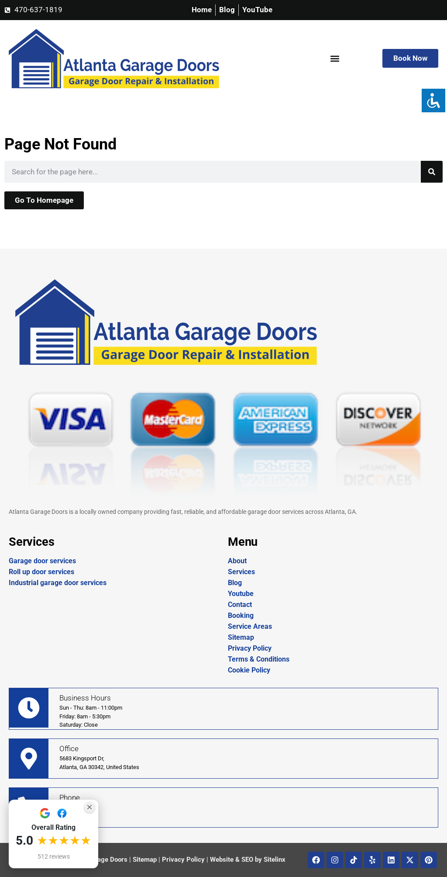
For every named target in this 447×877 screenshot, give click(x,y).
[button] (334, 58)
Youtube (241, 593)
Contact (240, 604)
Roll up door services (41, 572)
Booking (241, 615)
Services (241, 572)
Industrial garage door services (58, 583)
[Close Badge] (89, 807)
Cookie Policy (249, 670)
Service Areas (250, 626)
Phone (69, 797)
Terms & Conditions (258, 659)
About (237, 561)
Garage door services (42, 561)
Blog (235, 583)
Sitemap (241, 637)
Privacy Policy (250, 648)
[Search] (432, 172)
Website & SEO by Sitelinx (247, 859)
